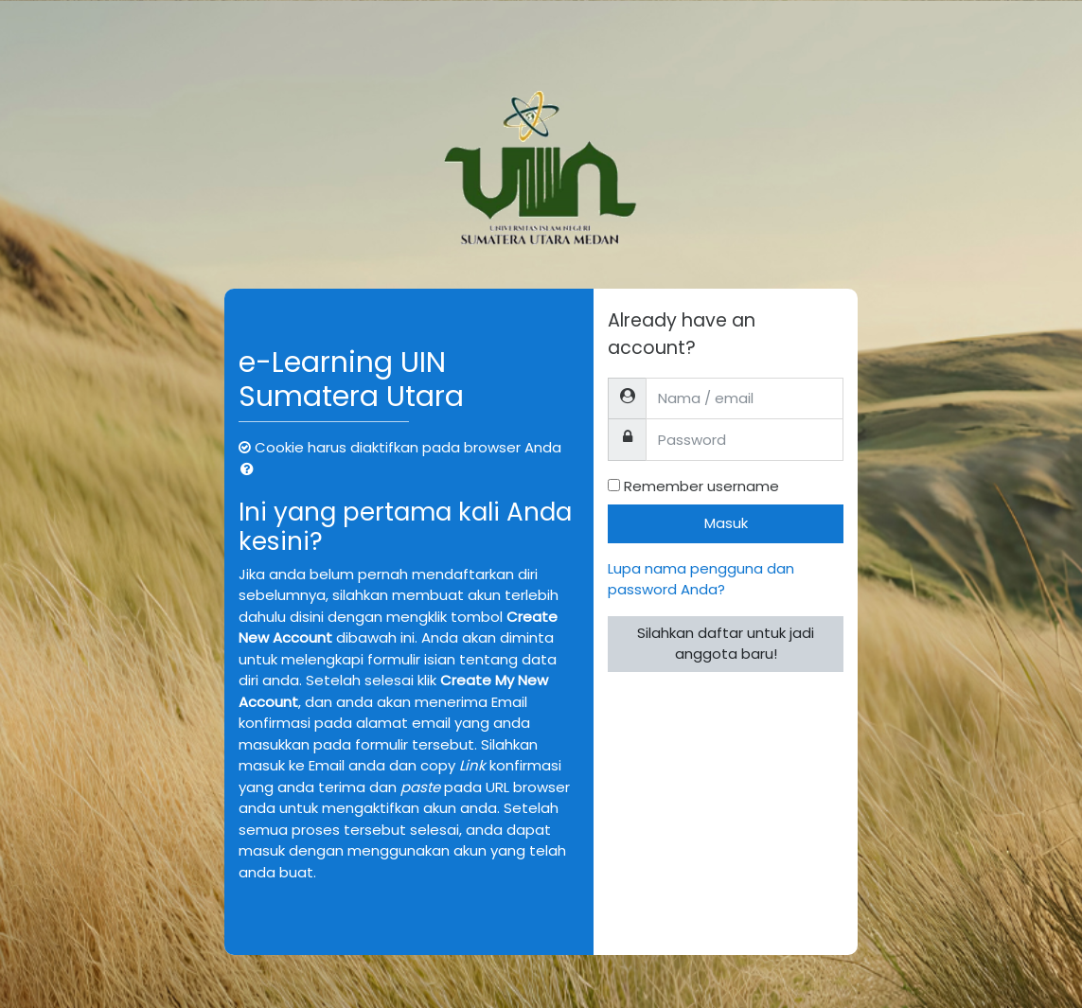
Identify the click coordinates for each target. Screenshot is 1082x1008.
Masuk (726, 523)
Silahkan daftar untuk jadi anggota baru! (725, 643)
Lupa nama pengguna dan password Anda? (701, 579)
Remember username (701, 486)
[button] (251, 470)
